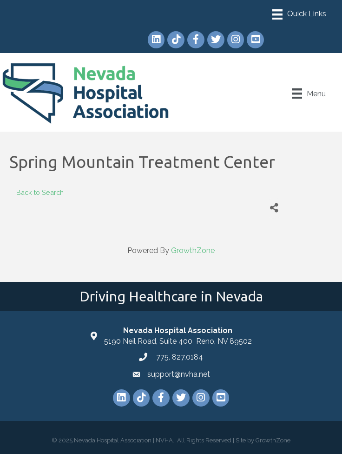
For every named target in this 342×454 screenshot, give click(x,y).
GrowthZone (193, 250)
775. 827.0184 (178, 357)
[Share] (274, 208)
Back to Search (40, 192)
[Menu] (299, 14)
